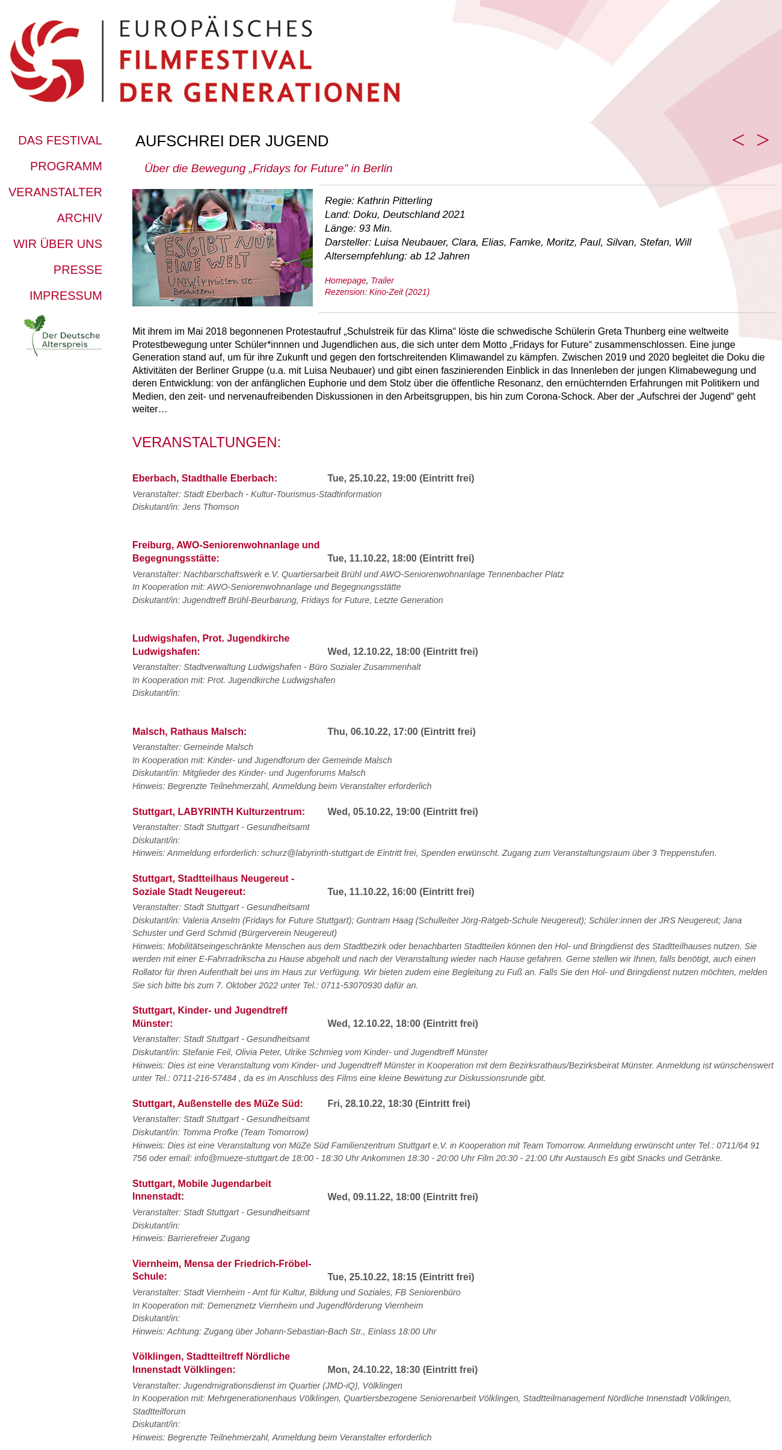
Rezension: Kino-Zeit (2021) (377, 292)
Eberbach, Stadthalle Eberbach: (204, 478)
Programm (66, 166)
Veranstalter (55, 192)
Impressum (65, 295)
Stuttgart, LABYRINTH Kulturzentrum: (218, 812)
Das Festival (60, 140)
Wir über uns (57, 243)
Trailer (382, 280)
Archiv (79, 218)
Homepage (345, 280)
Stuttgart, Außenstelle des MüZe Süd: (217, 1103)
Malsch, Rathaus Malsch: (189, 732)
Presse (78, 269)
